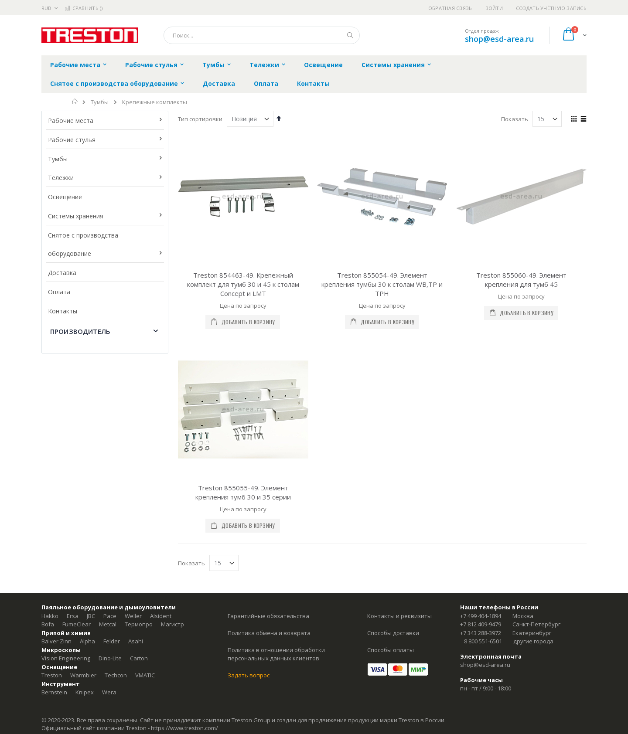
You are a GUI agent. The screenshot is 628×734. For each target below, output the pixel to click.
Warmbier (83, 675)
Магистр (172, 624)
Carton (139, 658)
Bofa (47, 624)
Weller (133, 616)
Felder (111, 641)
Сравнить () (83, 8)
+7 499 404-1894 (480, 616)
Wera (109, 692)
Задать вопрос (249, 675)
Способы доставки (393, 633)
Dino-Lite (110, 658)
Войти (494, 8)
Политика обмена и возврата (269, 633)
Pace (109, 616)
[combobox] (262, 35)
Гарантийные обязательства (268, 616)
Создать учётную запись (551, 8)
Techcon (116, 675)
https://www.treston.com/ (184, 728)
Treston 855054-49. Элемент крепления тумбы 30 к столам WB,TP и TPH (382, 284)
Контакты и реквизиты (399, 616)
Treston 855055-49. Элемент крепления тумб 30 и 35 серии (243, 492)
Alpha (87, 641)
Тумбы (100, 102)
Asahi (135, 641)
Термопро (139, 624)
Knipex (84, 692)
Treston (51, 675)
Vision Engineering (65, 658)
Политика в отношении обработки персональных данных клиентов (276, 654)
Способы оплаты (390, 650)
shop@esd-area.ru (499, 39)
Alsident (160, 616)
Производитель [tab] (80, 331)
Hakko (49, 616)
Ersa (72, 616)
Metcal (107, 624)
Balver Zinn (56, 641)
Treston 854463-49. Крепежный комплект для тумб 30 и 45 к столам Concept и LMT (243, 284)
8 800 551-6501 (483, 641)
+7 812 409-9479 (480, 624)
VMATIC (145, 675)
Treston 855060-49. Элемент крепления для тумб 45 (521, 280)
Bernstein (54, 692)
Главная (75, 101)
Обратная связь (450, 8)
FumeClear (76, 624)
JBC (91, 616)
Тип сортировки (200, 119)
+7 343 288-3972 (480, 633)
